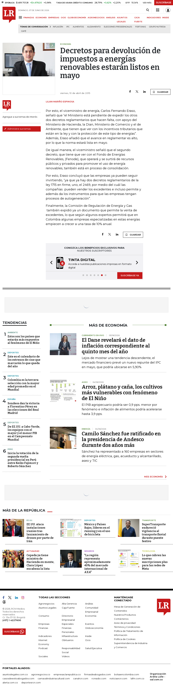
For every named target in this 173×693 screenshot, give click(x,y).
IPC (67, 27)
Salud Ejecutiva (93, 648)
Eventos (89, 623)
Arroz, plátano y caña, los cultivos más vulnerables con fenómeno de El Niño (122, 392)
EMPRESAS (53, 17)
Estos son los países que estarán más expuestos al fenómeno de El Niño (24, 339)
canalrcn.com (80, 678)
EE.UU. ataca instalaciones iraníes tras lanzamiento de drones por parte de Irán (40, 533)
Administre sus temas (17, 128)
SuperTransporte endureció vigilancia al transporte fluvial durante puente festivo (154, 533)
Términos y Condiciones (127, 626)
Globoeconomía (94, 627)
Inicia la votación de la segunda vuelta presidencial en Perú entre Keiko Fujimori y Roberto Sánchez (23, 460)
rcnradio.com (99, 678)
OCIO (63, 17)
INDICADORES (154, 17)
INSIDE (165, 17)
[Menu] (20, 17)
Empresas (44, 623)
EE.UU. (30, 520)
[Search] (147, 10)
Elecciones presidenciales (118, 27)
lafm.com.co (137, 678)
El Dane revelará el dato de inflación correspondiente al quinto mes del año (116, 346)
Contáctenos (121, 618)
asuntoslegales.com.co (15, 674)
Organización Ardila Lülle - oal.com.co (158, 676)
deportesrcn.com (31, 682)
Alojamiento (94, 27)
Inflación (58, 27)
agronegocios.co (40, 674)
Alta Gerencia (69, 603)
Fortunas (140, 27)
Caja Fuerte (68, 607)
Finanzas (43, 627)
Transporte (149, 520)
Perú (10, 449)
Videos (65, 656)
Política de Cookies (124, 639)
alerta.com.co (10, 682)
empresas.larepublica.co (67, 674)
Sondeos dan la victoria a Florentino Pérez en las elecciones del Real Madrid (24, 408)
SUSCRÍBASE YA (130, 275)
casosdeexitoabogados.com (18, 678)
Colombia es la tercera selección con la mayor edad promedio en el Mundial (23, 384)
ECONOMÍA (41, 17)
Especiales (67, 623)
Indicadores (45, 636)
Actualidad (33, 551)
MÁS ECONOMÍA (153, 476)
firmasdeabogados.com (97, 674)
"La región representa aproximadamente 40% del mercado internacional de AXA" (97, 563)
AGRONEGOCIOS (96, 17)
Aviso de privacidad (124, 622)
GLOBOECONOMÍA (77, 17)
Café (23, 31)
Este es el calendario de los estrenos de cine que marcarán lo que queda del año (24, 361)
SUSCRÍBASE (163, 2)
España (12, 399)
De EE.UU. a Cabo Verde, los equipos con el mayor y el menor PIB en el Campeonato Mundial (24, 433)
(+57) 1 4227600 (12, 620)
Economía (90, 615)
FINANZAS (28, 17)
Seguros (89, 551)
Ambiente (13, 332)
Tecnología (148, 551)
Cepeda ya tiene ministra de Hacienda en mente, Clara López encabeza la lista (40, 561)
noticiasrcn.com (118, 678)
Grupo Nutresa (157, 27)
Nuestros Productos (125, 614)
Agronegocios (46, 603)
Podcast (43, 648)
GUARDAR (160, 92)
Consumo (44, 615)
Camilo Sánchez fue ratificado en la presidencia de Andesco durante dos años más (121, 439)
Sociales (43, 656)
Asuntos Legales (47, 607)
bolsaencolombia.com (126, 674)
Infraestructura (70, 636)
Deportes (13, 352)
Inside (88, 636)
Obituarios (67, 640)
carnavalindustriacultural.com (54, 678)
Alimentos (78, 27)
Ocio (88, 640)
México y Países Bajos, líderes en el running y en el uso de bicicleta (97, 529)
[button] (50, 263)
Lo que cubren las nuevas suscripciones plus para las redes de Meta (155, 561)
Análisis (89, 603)
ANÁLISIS (110, 17)
